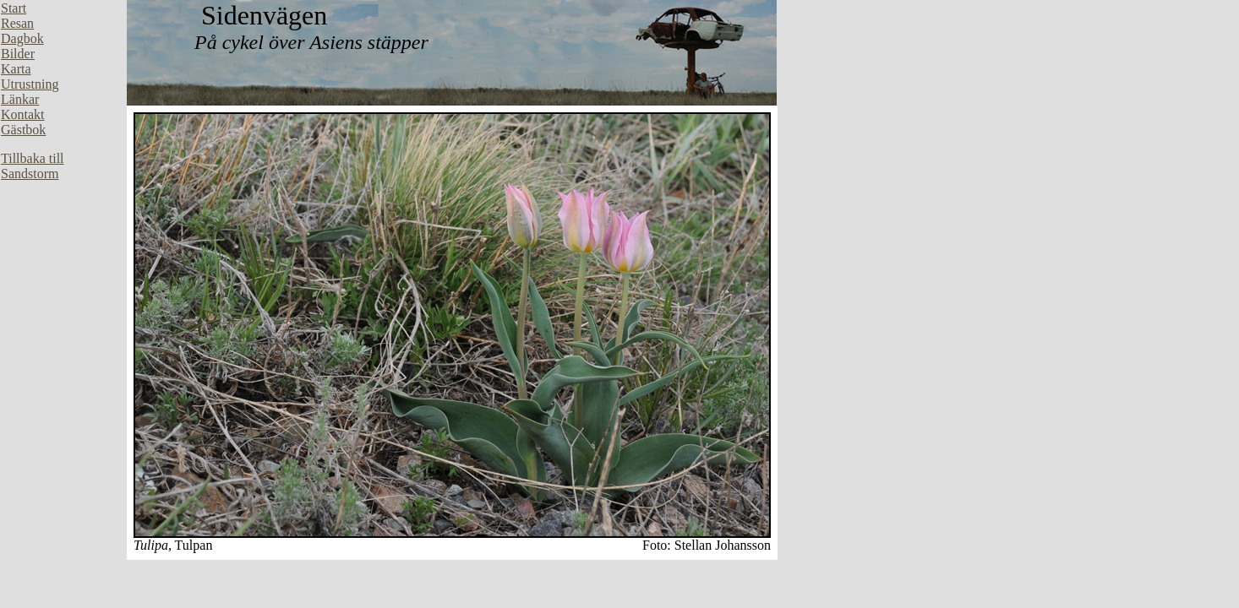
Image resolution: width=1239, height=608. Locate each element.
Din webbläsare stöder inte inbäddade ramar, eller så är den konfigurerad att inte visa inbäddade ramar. (63, 253)
